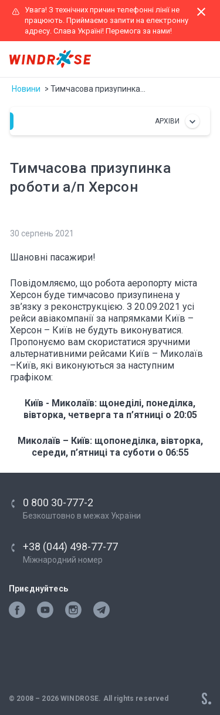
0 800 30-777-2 (58, 502)
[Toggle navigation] (200, 59)
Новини (26, 89)
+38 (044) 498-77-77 (70, 546)
